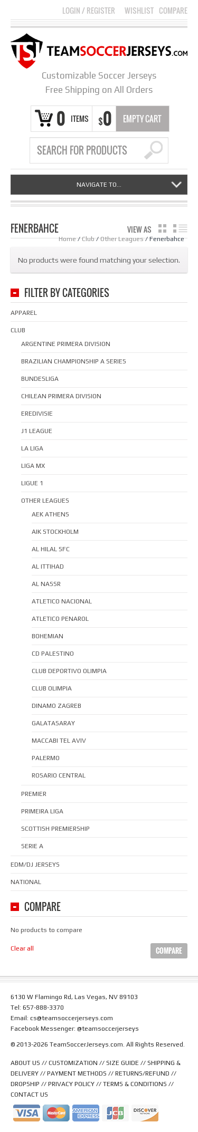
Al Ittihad (48, 566)
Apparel (24, 312)
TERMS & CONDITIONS (135, 1084)
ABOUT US (25, 1063)
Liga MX (33, 465)
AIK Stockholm (55, 531)
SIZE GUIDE (122, 1063)
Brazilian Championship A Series (73, 361)
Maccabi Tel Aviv (59, 740)
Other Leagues (122, 239)
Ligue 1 (32, 483)
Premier (33, 794)
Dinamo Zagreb (56, 705)
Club (88, 239)
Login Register (88, 10)
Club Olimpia (52, 688)
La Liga (32, 448)
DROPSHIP (25, 1084)
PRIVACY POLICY (71, 1084)
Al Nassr (46, 584)
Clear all (22, 948)
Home (67, 239)
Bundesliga (40, 378)
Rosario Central (59, 775)
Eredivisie (37, 413)
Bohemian (47, 636)
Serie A (32, 846)
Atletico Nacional (62, 601)
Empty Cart (142, 118)
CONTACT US (29, 1094)
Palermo (46, 758)
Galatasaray (53, 723)
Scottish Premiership (55, 828)
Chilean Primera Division (61, 396)
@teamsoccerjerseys (108, 1028)
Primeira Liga (42, 811)
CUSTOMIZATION (73, 1063)
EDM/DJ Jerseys (35, 864)
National (26, 882)
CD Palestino (53, 653)
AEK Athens (50, 514)
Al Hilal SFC (51, 549)
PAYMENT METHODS (77, 1073)
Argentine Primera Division (65, 344)
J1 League (36, 431)
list (180, 228)
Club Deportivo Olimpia (69, 671)
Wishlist (139, 10)
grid (162, 228)
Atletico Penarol (60, 618)
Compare (173, 10)
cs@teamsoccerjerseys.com (71, 1018)
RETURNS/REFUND (142, 1073)
